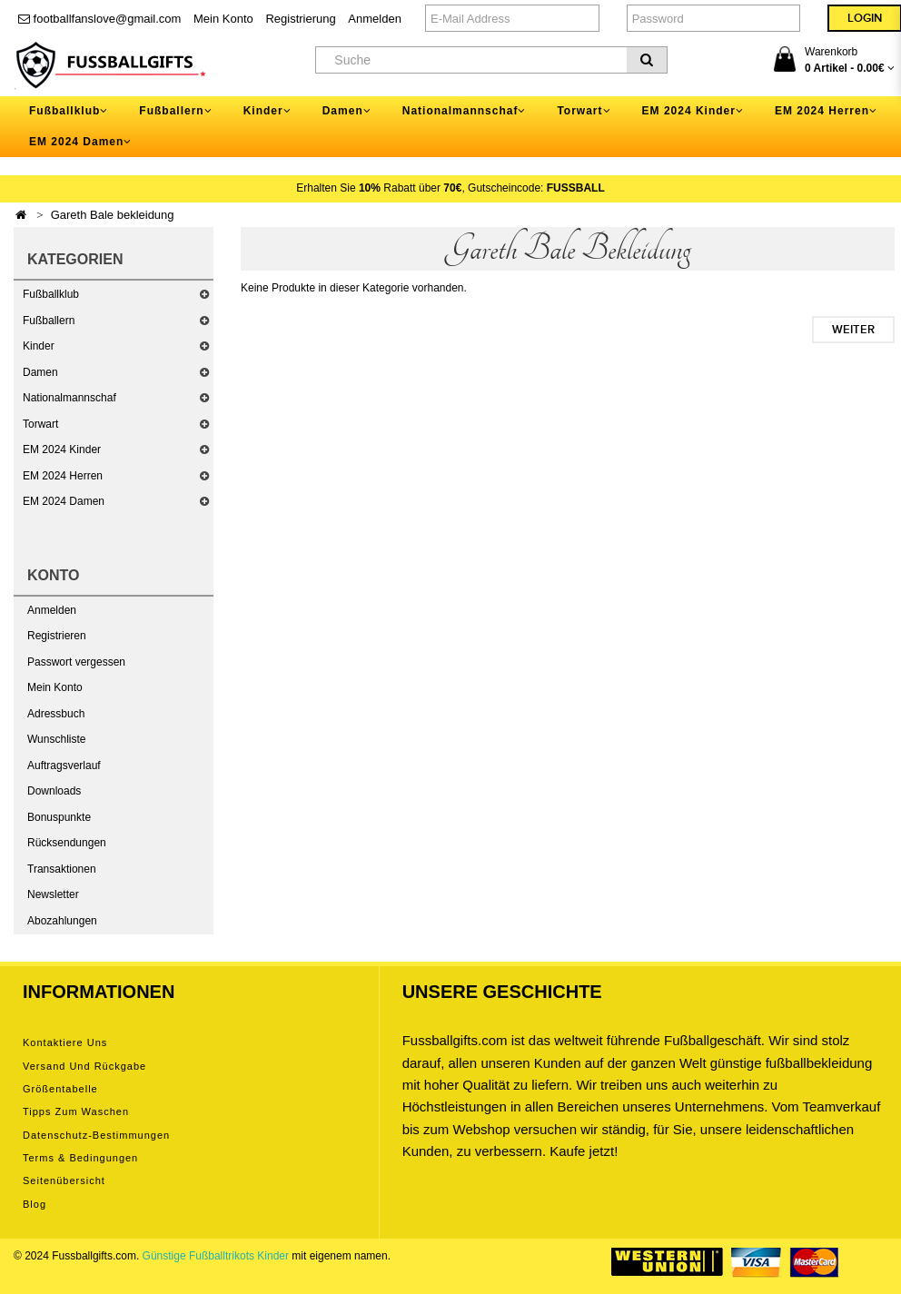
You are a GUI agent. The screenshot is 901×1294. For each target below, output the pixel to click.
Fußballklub (51, 294)
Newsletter (53, 894)
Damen (40, 372)
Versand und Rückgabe (84, 1066)
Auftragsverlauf (64, 765)
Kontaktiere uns (65, 1042)
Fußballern (48, 320)
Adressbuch (55, 713)
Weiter (853, 329)
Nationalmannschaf (69, 397)
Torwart (40, 424)
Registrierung (300, 18)
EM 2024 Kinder (62, 449)
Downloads (54, 791)
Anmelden (374, 18)
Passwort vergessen (76, 662)
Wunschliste (56, 739)
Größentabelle (60, 1088)
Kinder (38, 346)
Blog (34, 1204)
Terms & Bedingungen (80, 1157)
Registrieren (56, 635)
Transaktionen (61, 869)
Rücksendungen (66, 842)
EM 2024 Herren (63, 475)
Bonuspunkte (59, 817)
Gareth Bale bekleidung (112, 215)
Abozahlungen (62, 920)
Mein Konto (223, 18)
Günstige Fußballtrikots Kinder (216, 1256)
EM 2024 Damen (63, 501)
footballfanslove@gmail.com (99, 18)
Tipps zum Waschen (76, 1111)
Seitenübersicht (64, 1180)
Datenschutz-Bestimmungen (96, 1135)
